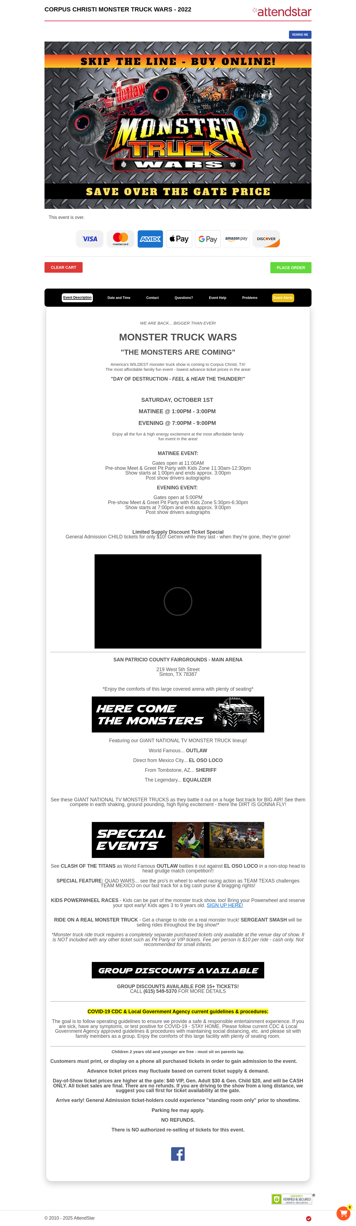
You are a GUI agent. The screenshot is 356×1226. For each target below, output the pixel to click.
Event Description (77, 297)
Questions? (184, 298)
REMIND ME (300, 34)
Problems (250, 298)
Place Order (291, 267)
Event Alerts (283, 298)
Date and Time (119, 298)
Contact (152, 298)
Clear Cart (63, 267)
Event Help (217, 298)
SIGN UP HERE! (225, 905)
